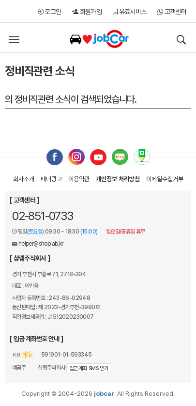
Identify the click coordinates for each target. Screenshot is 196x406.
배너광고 (51, 179)
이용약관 (79, 179)
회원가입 (87, 12)
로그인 (49, 12)
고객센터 (171, 12)
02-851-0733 (42, 216)
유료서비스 (129, 12)
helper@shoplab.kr (40, 243)
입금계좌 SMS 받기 (88, 368)
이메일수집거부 (164, 179)
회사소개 (23, 179)
